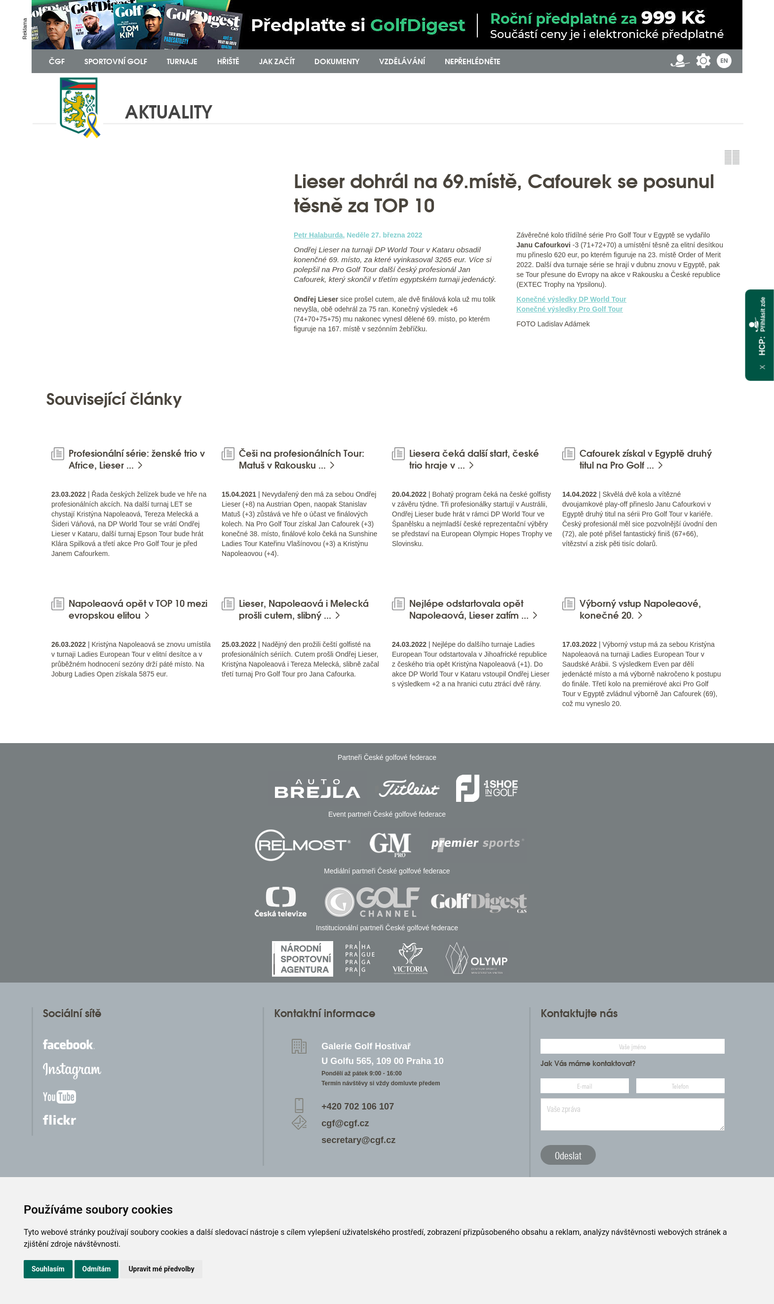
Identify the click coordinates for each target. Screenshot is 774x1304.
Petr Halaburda (318, 235)
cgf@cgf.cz (345, 1123)
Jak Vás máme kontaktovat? (588, 1063)
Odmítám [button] (96, 1269)
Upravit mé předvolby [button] (161, 1269)
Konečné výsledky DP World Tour (571, 299)
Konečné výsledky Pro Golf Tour (569, 309)
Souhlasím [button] (48, 1269)
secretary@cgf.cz (358, 1140)
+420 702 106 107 (357, 1106)
